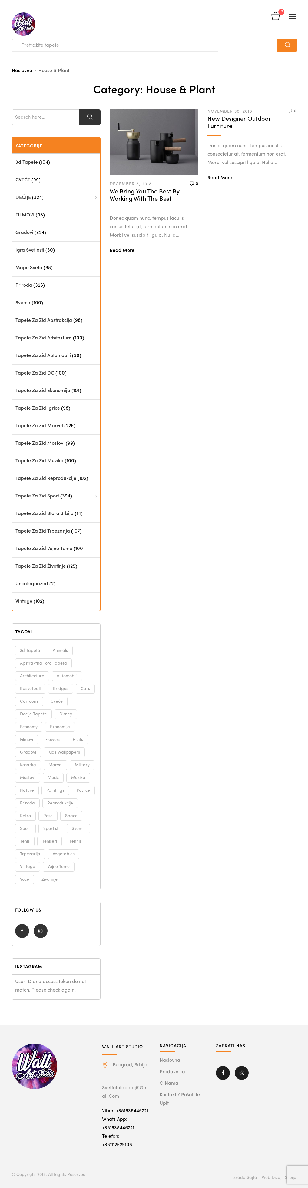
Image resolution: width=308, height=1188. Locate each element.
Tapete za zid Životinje (40, 566)
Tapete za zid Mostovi (40, 443)
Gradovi (24, 232)
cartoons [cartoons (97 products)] (29, 701)
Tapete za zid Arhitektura (43, 338)
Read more (122, 250)
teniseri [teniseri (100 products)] (49, 841)
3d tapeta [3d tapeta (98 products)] (30, 650)
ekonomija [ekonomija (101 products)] (60, 727)
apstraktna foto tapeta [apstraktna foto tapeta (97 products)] (43, 663)
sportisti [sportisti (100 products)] (51, 829)
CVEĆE (22, 180)
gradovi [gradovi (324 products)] (28, 752)
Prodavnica (172, 1072)
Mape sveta (28, 268)
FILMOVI (25, 215)
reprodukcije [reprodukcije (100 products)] (60, 803)
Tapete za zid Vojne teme (43, 548)
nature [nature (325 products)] (27, 790)
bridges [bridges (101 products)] (60, 689)
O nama (169, 1083)
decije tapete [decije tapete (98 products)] (33, 714)
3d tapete (26, 162)
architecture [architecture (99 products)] (32, 676)
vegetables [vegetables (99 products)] (64, 854)
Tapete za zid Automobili (43, 355)
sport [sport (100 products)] (25, 829)
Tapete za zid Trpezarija (42, 531)
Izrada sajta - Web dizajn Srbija (264, 1178)
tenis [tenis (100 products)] (25, 841)
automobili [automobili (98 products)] (67, 676)
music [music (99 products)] (53, 778)
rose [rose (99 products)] (48, 816)
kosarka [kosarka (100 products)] (28, 765)
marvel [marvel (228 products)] (55, 765)
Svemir (23, 303)
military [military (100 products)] (82, 765)
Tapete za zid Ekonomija (42, 390)
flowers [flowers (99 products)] (52, 740)
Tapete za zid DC (34, 373)
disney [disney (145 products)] (65, 714)
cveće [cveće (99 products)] (57, 701)
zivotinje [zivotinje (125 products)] (49, 879)
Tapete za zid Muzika (39, 461)
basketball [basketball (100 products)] (30, 689)
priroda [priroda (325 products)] (27, 803)
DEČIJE (23, 197)
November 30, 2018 (229, 111)
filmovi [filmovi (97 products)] (26, 740)
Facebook (22, 931)
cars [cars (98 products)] (85, 689)
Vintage (23, 601)
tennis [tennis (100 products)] (75, 841)
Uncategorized (31, 584)
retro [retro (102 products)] (25, 816)
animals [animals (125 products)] (60, 650)
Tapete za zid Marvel (39, 426)
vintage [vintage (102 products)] (27, 867)
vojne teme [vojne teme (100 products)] (59, 867)
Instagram (40, 931)
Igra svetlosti (29, 250)
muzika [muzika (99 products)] (78, 778)
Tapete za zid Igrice (37, 408)
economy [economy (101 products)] (29, 727)
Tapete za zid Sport (37, 496)
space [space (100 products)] (71, 816)
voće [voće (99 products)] (24, 879)
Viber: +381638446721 (125, 1111)
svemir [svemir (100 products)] (78, 829)
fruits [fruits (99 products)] (78, 740)
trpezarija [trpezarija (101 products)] (30, 854)
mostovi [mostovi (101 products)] (27, 778)
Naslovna (170, 1060)
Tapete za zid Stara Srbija (44, 513)
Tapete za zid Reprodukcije (45, 478)
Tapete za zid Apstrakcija (43, 320)
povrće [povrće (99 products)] (83, 790)
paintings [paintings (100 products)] (55, 790)
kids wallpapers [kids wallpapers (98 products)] (64, 752)
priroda (23, 285)
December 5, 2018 (131, 184)
